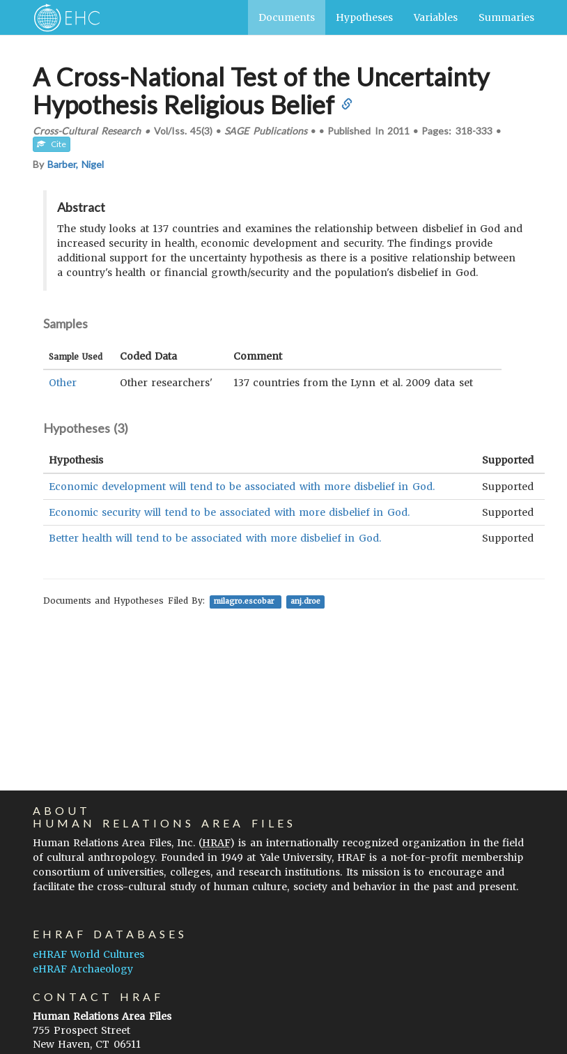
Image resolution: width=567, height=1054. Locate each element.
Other (63, 382)
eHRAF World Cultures (88, 954)
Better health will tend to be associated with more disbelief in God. (215, 538)
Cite (51, 144)
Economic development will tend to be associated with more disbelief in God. (242, 486)
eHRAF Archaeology (83, 969)
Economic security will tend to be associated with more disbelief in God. (229, 512)
